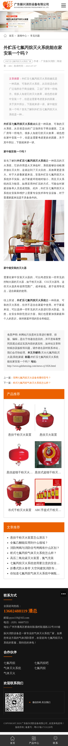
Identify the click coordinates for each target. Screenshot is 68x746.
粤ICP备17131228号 (43, 727)
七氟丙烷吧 (41, 662)
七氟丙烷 (9, 662)
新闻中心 (22, 35)
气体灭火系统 (12, 668)
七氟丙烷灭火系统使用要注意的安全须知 (35, 563)
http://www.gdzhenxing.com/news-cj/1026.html (31, 366)
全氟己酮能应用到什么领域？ (29, 542)
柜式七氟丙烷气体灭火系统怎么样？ (32, 382)
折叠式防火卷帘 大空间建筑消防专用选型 (35, 568)
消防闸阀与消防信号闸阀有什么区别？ (34, 547)
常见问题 (35, 35)
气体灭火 (9, 673)
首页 (11, 35)
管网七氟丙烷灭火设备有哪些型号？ (32, 377)
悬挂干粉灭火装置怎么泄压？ (29, 537)
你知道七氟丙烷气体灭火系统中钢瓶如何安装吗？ (35, 573)
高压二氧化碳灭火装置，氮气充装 (32, 558)
